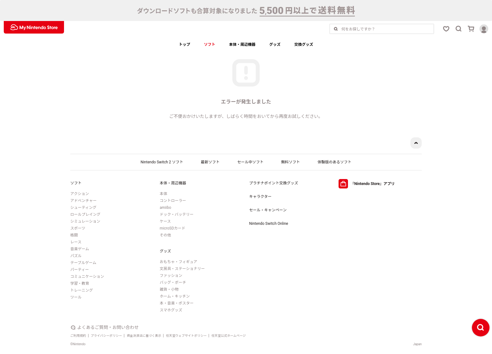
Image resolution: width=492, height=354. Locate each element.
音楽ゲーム (79, 249)
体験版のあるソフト (334, 162)
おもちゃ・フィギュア (178, 262)
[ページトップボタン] (416, 143)
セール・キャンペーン (267, 210)
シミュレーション (85, 221)
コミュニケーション (87, 276)
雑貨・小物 (169, 289)
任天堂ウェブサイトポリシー (186, 335)
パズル (76, 256)
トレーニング (81, 290)
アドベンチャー (83, 200)
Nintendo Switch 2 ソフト (162, 162)
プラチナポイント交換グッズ (273, 183)
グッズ (275, 44)
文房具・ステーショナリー (182, 269)
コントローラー (173, 200)
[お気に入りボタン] (446, 28)
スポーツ (77, 228)
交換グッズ (303, 44)
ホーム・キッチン (175, 296)
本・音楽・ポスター (177, 303)
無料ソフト (290, 162)
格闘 (74, 235)
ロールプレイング (85, 214)
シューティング (83, 207)
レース (75, 242)
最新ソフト (210, 162)
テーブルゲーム (83, 263)
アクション (79, 194)
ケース (165, 221)
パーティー (79, 269)
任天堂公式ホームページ (228, 335)
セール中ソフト (250, 162)
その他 (165, 235)
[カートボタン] (471, 28)
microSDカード (172, 228)
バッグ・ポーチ (173, 282)
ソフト (209, 44)
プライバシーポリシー (106, 335)
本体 (163, 194)
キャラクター (260, 196)
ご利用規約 (78, 335)
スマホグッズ (171, 310)
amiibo (165, 207)
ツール (76, 297)
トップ (184, 44)
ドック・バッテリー (177, 214)
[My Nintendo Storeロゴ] (34, 27)
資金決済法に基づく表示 (144, 335)
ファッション (171, 275)
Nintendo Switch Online (268, 223)
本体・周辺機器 (242, 44)
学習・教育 (79, 283)
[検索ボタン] (458, 28)
